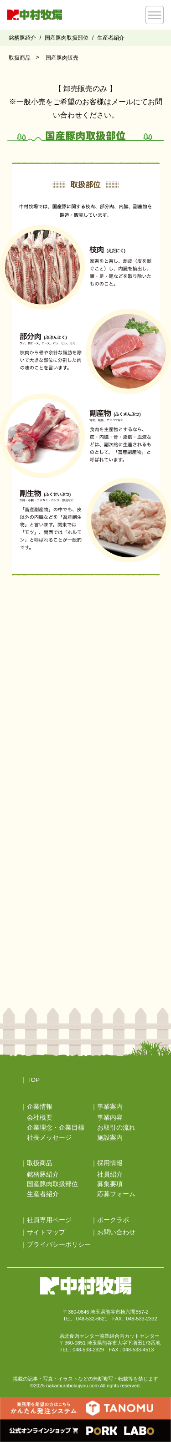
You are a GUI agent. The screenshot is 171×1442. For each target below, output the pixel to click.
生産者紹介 (110, 38)
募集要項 (110, 1184)
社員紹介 (110, 1174)
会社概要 (39, 1117)
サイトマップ (46, 1232)
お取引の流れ (116, 1127)
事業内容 (110, 1117)
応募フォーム (116, 1194)
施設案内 (110, 1137)
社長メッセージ (49, 1137)
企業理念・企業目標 (55, 1127)
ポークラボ (113, 1220)
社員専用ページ (49, 1220)
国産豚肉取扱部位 (66, 38)
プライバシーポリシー (59, 1244)
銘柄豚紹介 (22, 38)
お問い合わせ (116, 1232)
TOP (33, 1079)
